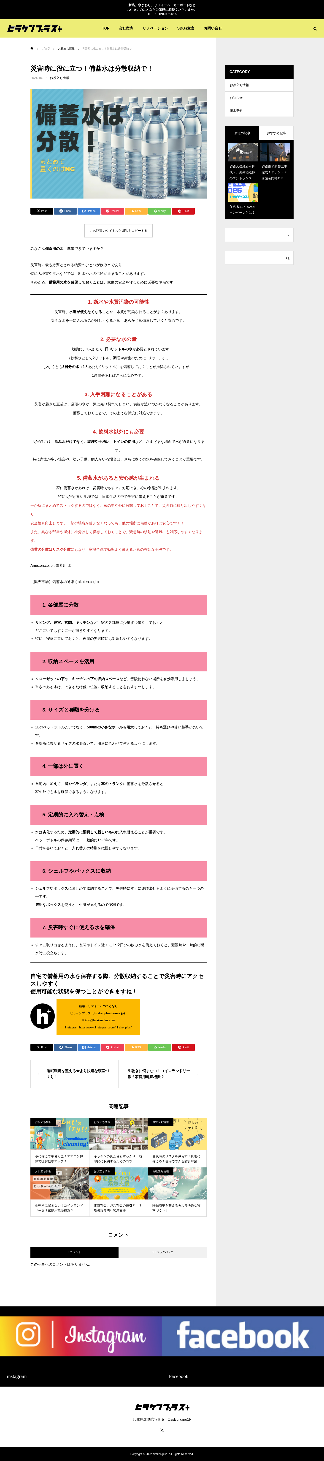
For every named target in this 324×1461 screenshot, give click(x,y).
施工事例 (236, 113)
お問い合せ (213, 28)
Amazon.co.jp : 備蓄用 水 (50, 565)
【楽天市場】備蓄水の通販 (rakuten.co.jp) (64, 582)
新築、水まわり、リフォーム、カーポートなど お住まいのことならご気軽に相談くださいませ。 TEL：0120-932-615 (162, 9)
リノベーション (155, 28)
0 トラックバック (162, 1252)
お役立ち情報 (59, 78)
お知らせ (236, 99)
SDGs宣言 (186, 28)
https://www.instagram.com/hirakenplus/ (105, 1027)
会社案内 (126, 28)
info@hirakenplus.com (100, 1020)
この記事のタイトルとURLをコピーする (118, 230)
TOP (106, 28)
